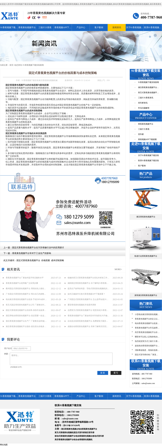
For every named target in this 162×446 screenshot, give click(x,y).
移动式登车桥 (98, 436)
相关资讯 (13, 269)
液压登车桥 (89, 433)
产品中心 (81, 27)
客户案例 (98, 27)
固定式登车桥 (79, 433)
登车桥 (141, 134)
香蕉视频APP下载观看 (62, 28)
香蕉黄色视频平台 (27, 27)
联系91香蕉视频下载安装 (152, 28)
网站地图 (4, 445)
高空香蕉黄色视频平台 (64, 440)
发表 (102, 373)
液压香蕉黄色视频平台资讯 (148, 88)
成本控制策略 (57, 260)
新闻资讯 (116, 27)
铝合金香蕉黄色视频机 (83, 440)
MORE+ (118, 269)
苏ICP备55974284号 (71, 425)
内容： (7, 354)
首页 (11, 65)
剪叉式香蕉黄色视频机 (64, 433)
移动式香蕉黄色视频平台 (65, 436)
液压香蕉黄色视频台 (69, 429)
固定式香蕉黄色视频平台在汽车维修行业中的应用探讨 (38, 247)
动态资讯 (18, 65)
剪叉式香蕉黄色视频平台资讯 (148, 93)
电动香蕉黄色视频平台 (87, 429)
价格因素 (45, 260)
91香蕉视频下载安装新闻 (33, 65)
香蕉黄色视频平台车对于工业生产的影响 (31, 253)
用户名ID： (8, 348)
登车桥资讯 (143, 103)
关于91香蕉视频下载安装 (134, 28)
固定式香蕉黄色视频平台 (28, 260)
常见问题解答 (143, 108)
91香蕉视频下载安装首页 (9, 28)
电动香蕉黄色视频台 (83, 436)
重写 (116, 373)
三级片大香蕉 (44, 27)
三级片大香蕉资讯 (145, 98)
